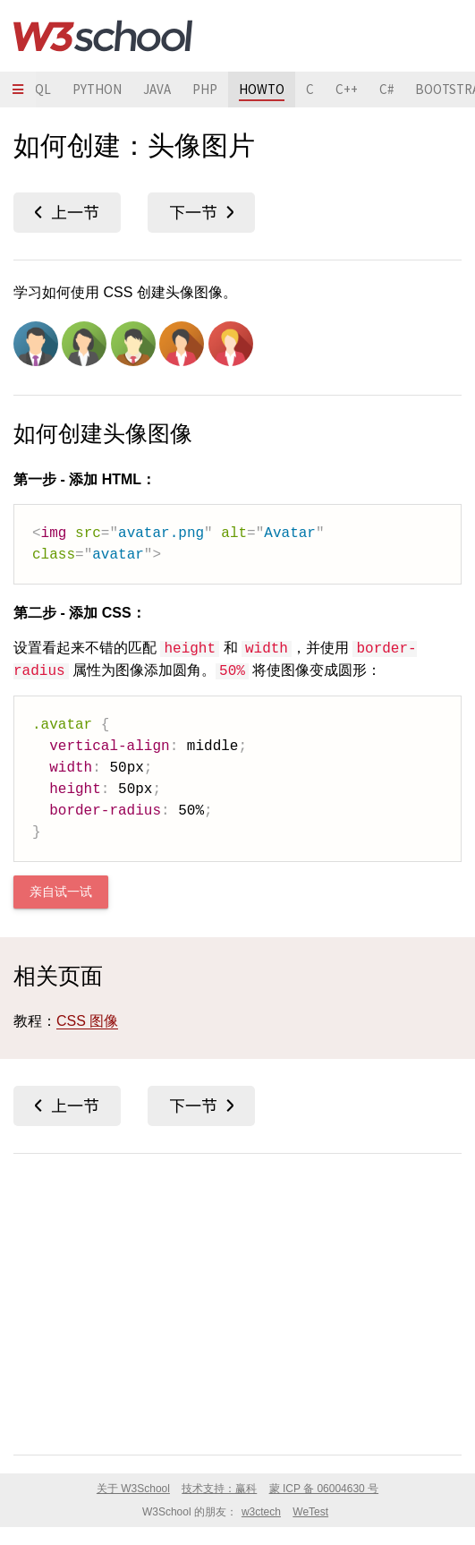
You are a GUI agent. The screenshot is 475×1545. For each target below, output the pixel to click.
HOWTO (261, 89)
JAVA (157, 89)
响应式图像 (201, 212)
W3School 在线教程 (102, 36)
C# (386, 89)
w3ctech (261, 1512)
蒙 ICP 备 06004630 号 (324, 1488)
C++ (346, 89)
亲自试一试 (61, 892)
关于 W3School (133, 1488)
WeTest (310, 1512)
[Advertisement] (237, 1300)
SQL (39, 89)
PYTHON (97, 89)
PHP (204, 89)
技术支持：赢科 (219, 1488)
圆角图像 (67, 212)
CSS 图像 (87, 1021)
